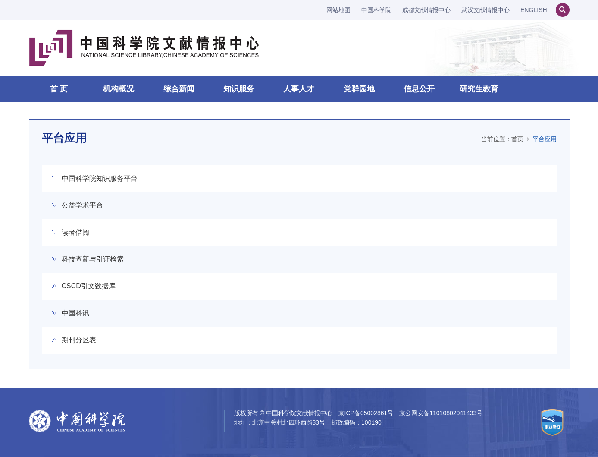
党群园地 (359, 89)
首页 (517, 139)
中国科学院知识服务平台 (100, 178)
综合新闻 (178, 89)
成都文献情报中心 (426, 10)
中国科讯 (75, 313)
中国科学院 (376, 10)
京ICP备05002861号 (366, 413)
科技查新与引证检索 (93, 259)
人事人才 (298, 89)
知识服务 (238, 89)
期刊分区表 (79, 340)
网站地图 (338, 10)
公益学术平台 (82, 205)
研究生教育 (479, 89)
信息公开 (419, 89)
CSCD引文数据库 (89, 286)
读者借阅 (75, 232)
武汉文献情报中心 (485, 10)
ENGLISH (533, 10)
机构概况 (118, 89)
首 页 (59, 89)
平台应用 (544, 139)
